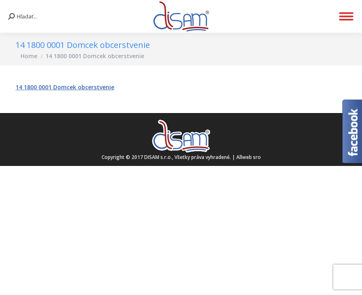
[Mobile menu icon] (346, 16)
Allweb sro (248, 157)
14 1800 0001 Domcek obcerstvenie (65, 87)
